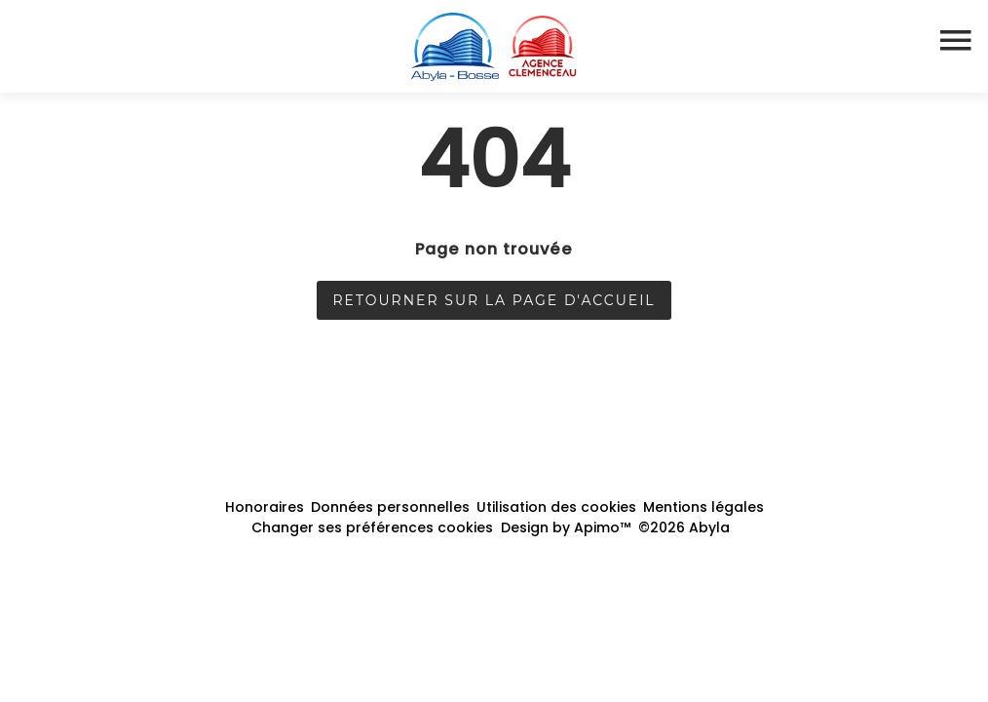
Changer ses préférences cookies (372, 527)
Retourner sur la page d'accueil (493, 300)
